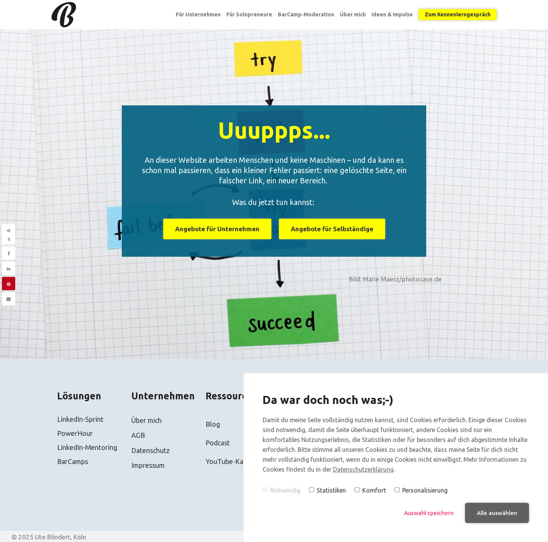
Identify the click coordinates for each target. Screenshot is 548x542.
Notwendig (281, 490)
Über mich (353, 14)
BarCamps (72, 461)
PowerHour (75, 433)
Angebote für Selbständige (332, 228)
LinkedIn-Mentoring (87, 447)
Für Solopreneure (249, 14)
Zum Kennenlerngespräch (458, 14)
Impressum (148, 465)
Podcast (218, 443)
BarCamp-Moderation (306, 14)
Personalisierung (421, 490)
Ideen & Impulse (392, 14)
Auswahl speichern (429, 513)
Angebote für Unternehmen (217, 228)
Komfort (370, 490)
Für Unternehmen (198, 14)
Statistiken (327, 490)
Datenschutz (150, 450)
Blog (213, 424)
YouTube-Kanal (229, 461)
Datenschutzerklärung (363, 469)
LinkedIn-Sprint (80, 419)
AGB (138, 435)
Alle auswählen (497, 513)
